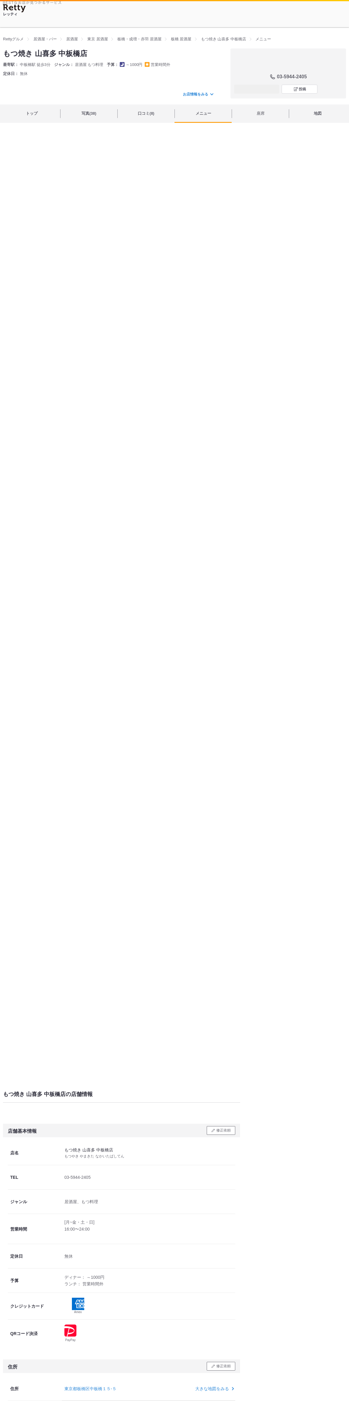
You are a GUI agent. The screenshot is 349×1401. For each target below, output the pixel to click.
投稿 (302, 89)
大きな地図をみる (214, 1388)
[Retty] (14, 8)
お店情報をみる (198, 94)
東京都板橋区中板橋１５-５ (90, 1388)
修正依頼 (223, 1130)
